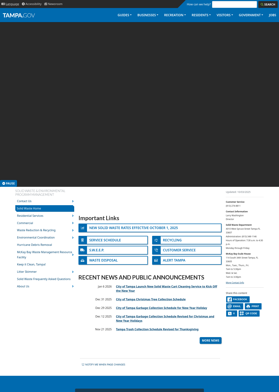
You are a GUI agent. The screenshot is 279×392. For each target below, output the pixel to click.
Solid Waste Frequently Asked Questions (44, 279)
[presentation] (139, 104)
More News (210, 340)
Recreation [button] (173, 15)
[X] (231, 313)
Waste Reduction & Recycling (36, 230)
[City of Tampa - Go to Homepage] (19, 15)
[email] (234, 306)
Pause (8, 183)
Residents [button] (200, 15)
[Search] (268, 4)
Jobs (272, 15)
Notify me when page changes (103, 364)
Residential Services (30, 216)
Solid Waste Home (29, 208)
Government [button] (250, 15)
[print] (253, 306)
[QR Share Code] (249, 313)
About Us (23, 286)
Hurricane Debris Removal (34, 245)
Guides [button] (123, 15)
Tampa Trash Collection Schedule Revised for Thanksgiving (157, 329)
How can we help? (199, 4)
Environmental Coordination (36, 237)
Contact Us (24, 201)
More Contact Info (235, 282)
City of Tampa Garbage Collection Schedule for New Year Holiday (161, 308)
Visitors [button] (223, 15)
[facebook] (238, 299)
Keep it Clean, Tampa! (31, 264)
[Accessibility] (31, 4)
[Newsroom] (53, 4)
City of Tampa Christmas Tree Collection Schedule (151, 299)
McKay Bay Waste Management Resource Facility (44, 254)
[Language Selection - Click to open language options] (10, 4)
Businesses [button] (146, 15)
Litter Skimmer (27, 272)
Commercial (25, 223)
